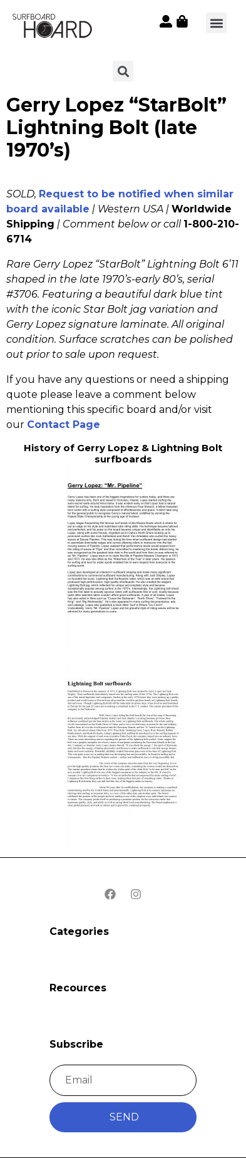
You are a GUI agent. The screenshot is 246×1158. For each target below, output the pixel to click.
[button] (216, 23)
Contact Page (63, 424)
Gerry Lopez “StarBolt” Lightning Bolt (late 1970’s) (116, 127)
